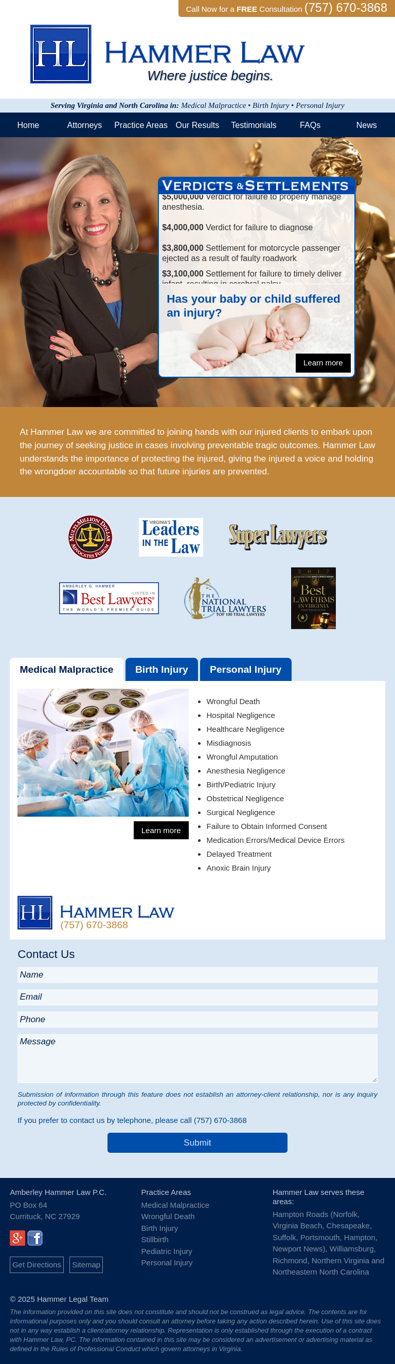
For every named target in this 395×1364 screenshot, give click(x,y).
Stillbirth (155, 1239)
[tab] (66, 669)
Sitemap (86, 1264)
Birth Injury (161, 669)
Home (28, 125)
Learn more (323, 362)
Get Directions (36, 1264)
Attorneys (84, 125)
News (366, 125)
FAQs (310, 125)
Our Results (197, 125)
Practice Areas (141, 125)
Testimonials (253, 125)
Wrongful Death (168, 1216)
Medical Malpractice (66, 669)
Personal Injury (245, 669)
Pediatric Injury (166, 1251)
